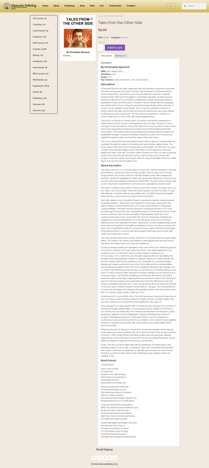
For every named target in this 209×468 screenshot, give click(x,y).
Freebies (131, 6)
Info (102, 6)
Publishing (70, 6)
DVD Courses (40, 43)
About (56, 6)
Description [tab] (106, 56)
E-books (39, 49)
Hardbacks (40, 61)
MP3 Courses (40, 73)
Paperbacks (41, 86)
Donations (39, 36)
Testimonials (115, 6)
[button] (91, 18)
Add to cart (115, 47)
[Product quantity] (100, 48)
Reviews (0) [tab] (120, 56)
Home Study (40, 67)
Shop (82, 6)
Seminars (39, 104)
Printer (37, 92)
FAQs (92, 6)
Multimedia (40, 79)
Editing (38, 55)
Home (45, 6)
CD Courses (39, 18)
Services (39, 110)
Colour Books (40, 30)
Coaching (39, 24)
